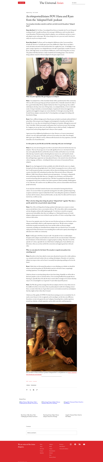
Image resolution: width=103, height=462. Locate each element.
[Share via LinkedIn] (33, 389)
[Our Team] (42, 449)
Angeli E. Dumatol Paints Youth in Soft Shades (73, 415)
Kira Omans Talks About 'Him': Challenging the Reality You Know (29, 415)
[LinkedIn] (80, 444)
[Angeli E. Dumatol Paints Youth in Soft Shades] (74, 406)
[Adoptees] (51, 444)
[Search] (78, 2)
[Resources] (61, 444)
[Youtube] (84, 444)
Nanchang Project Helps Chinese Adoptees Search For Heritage (51, 415)
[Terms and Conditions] (63, 449)
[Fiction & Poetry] (52, 457)
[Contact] (42, 451)
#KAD (27, 381)
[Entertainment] (52, 451)
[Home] (42, 444)
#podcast (30, 381)
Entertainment (33, 385)
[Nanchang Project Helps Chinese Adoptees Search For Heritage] (51, 407)
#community (35, 381)
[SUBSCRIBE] (21, 3)
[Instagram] (71, 444)
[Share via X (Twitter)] (30, 389)
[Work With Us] (62, 446)
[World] (51, 446)
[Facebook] (75, 444)
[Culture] (51, 449)
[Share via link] (37, 389)
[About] (42, 446)
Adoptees (28, 385)
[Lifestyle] (51, 453)
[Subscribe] (42, 453)
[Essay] (50, 455)
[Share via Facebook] (26, 389)
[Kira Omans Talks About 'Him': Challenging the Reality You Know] (29, 406)
